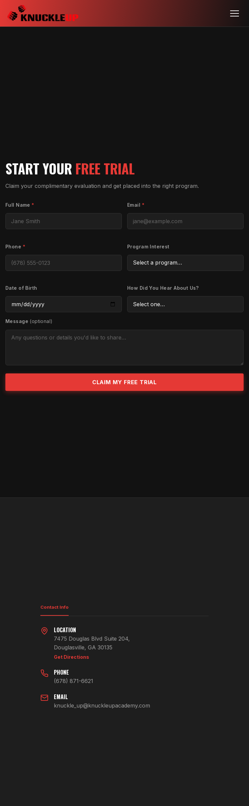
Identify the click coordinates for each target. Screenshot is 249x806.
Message (29, 321)
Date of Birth (21, 288)
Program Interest (148, 246)
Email (135, 205)
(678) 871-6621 (73, 681)
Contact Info (54, 607)
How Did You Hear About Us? (163, 288)
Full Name (19, 205)
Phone (15, 246)
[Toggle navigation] (234, 13)
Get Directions (71, 657)
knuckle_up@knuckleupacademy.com (102, 705)
